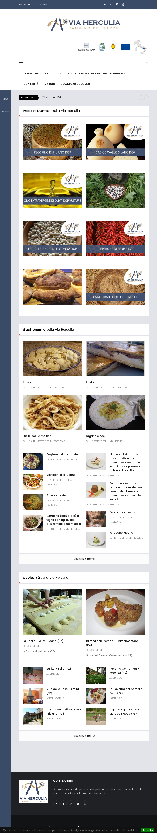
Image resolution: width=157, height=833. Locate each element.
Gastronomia (114, 73)
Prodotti (53, 73)
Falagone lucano (121, 533)
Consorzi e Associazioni (82, 73)
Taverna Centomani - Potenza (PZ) (124, 671)
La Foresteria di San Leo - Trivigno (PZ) (63, 711)
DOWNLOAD (40, 4)
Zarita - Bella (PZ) (58, 668)
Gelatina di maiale (122, 512)
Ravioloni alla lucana (61, 475)
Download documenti (78, 84)
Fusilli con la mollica (37, 436)
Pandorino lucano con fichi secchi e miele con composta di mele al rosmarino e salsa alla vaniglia (125, 491)
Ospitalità (32, 84)
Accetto (147, 830)
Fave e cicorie (56, 495)
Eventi (5, 109)
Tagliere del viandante (62, 454)
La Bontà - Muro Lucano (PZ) (43, 641)
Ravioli (27, 382)
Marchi (50, 84)
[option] (89, 97)
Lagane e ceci (95, 436)
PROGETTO (25, 4)
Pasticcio (92, 382)
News (5, 96)
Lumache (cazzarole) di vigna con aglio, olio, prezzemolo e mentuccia (63, 520)
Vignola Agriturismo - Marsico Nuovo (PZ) (124, 711)
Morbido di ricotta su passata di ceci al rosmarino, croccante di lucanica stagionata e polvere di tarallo (126, 462)
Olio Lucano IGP (51, 98)
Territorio (32, 73)
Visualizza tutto (84, 559)
